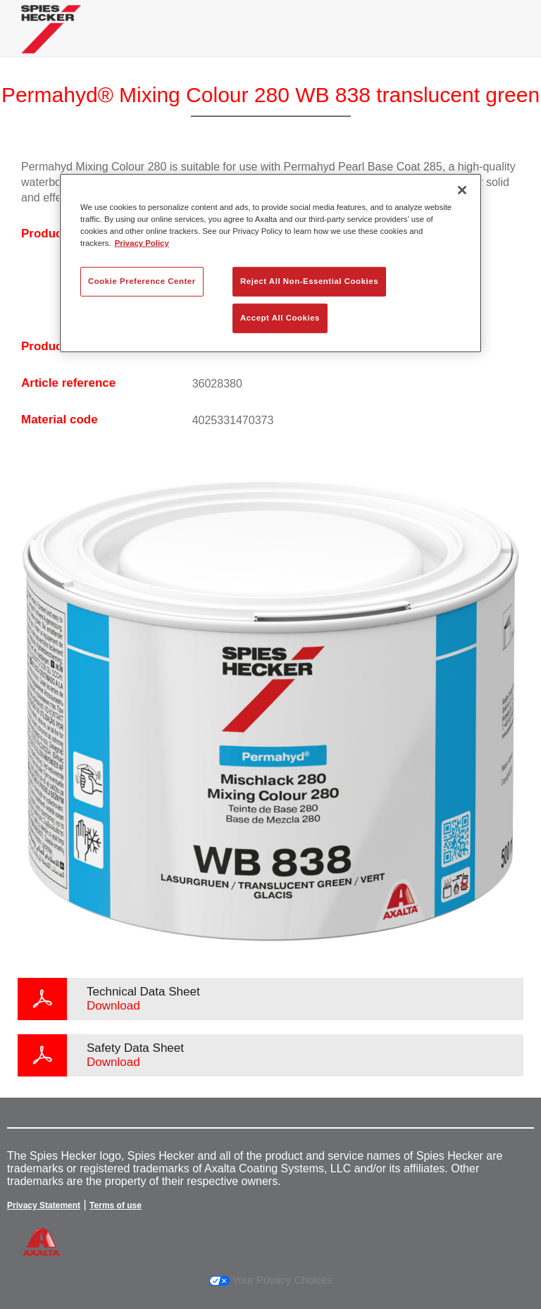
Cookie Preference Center (142, 281)
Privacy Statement (43, 1205)
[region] (270, 263)
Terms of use (115, 1205)
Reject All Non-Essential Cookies (309, 281)
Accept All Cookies (280, 318)
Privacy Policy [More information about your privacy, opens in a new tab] (142, 243)
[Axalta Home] (51, 39)
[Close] (462, 190)
